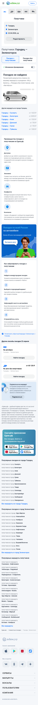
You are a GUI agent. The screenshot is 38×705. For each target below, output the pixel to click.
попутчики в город (11, 464)
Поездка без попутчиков (28, 59)
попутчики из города (13, 513)
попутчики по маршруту (10, 563)
